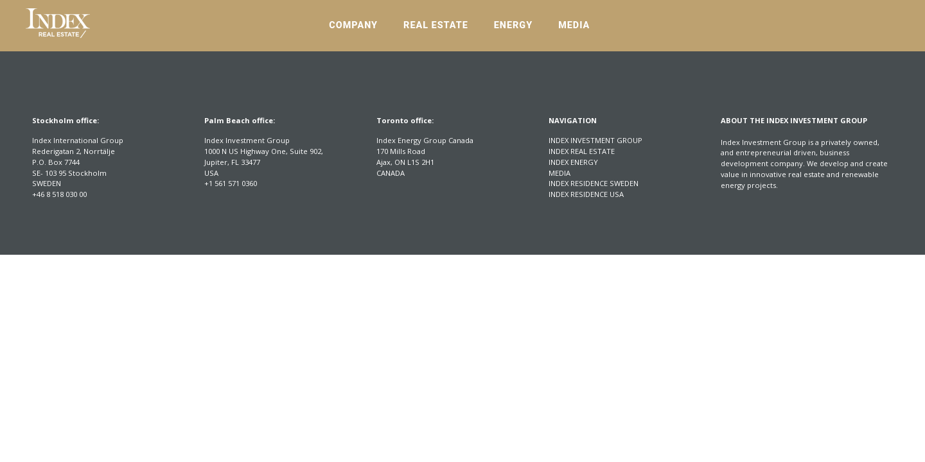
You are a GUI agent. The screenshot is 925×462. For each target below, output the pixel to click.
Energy (513, 25)
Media (574, 25)
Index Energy (573, 162)
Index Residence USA (586, 194)
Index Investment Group (595, 140)
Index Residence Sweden (594, 183)
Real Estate (435, 25)
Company (353, 25)
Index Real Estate (582, 151)
